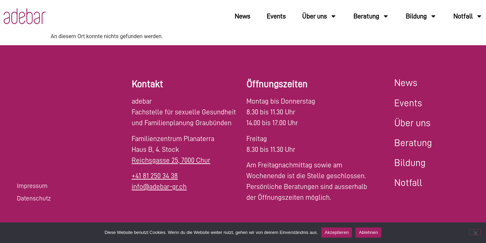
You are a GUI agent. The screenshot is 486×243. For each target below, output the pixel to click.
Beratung (371, 16)
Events (276, 16)
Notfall (468, 16)
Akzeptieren (337, 232)
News (242, 16)
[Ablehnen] (475, 232)
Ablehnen (368, 232)
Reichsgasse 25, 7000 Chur (171, 160)
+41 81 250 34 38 (155, 176)
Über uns (319, 16)
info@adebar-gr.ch (159, 186)
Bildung (421, 16)
